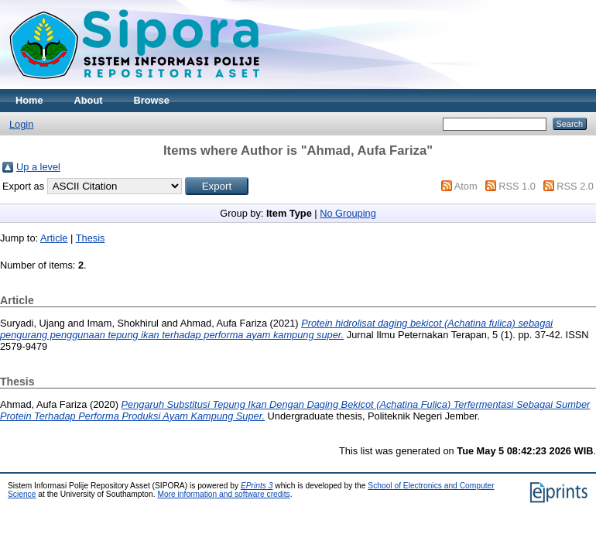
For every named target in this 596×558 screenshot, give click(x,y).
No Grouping (348, 213)
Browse (152, 100)
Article (54, 238)
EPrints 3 (257, 485)
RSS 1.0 (517, 186)
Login (21, 124)
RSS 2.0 (575, 186)
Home (29, 100)
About (88, 100)
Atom (466, 186)
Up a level (38, 167)
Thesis (90, 238)
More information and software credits (223, 494)
